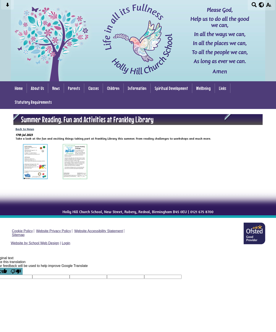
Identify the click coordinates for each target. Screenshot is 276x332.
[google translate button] (261, 4)
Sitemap (18, 235)
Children (113, 88)
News (56, 88)
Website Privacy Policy (53, 231)
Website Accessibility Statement (98, 231)
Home (19, 88)
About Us (37, 88)
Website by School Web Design (35, 243)
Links (222, 88)
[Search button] (254, 6)
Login (66, 243)
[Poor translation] (16, 271)
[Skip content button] (7, 6)
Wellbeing (203, 88)
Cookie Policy (22, 231)
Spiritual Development (171, 88)
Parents (74, 88)
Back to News (25, 129)
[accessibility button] (268, 6)
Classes (93, 88)
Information (137, 88)
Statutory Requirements (33, 102)
